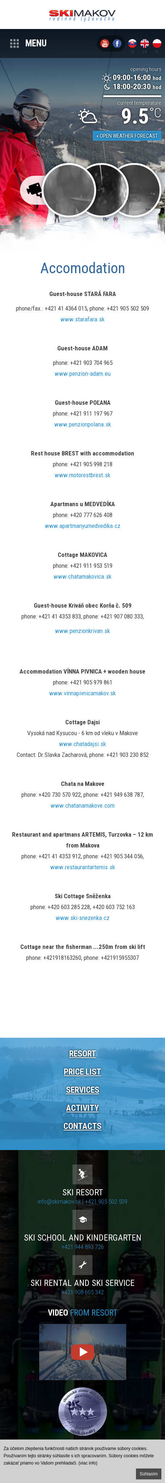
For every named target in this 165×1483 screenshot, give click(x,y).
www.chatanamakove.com (83, 805)
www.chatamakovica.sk (82, 576)
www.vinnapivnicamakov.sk (82, 693)
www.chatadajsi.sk (82, 743)
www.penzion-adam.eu (83, 373)
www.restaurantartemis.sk (82, 867)
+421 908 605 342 (82, 1292)
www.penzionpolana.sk (82, 424)
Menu (36, 43)
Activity (82, 1108)
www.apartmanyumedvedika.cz (82, 525)
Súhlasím (149, 1473)
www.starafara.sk (82, 319)
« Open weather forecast (127, 136)
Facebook (117, 43)
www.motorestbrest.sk (82, 475)
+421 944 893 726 (82, 1246)
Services (82, 1090)
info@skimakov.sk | (61, 1201)
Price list (82, 1072)
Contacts (82, 1126)
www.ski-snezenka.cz (83, 917)
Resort (82, 1054)
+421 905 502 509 (106, 1201)
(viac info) (87, 1463)
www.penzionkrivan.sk (82, 630)
